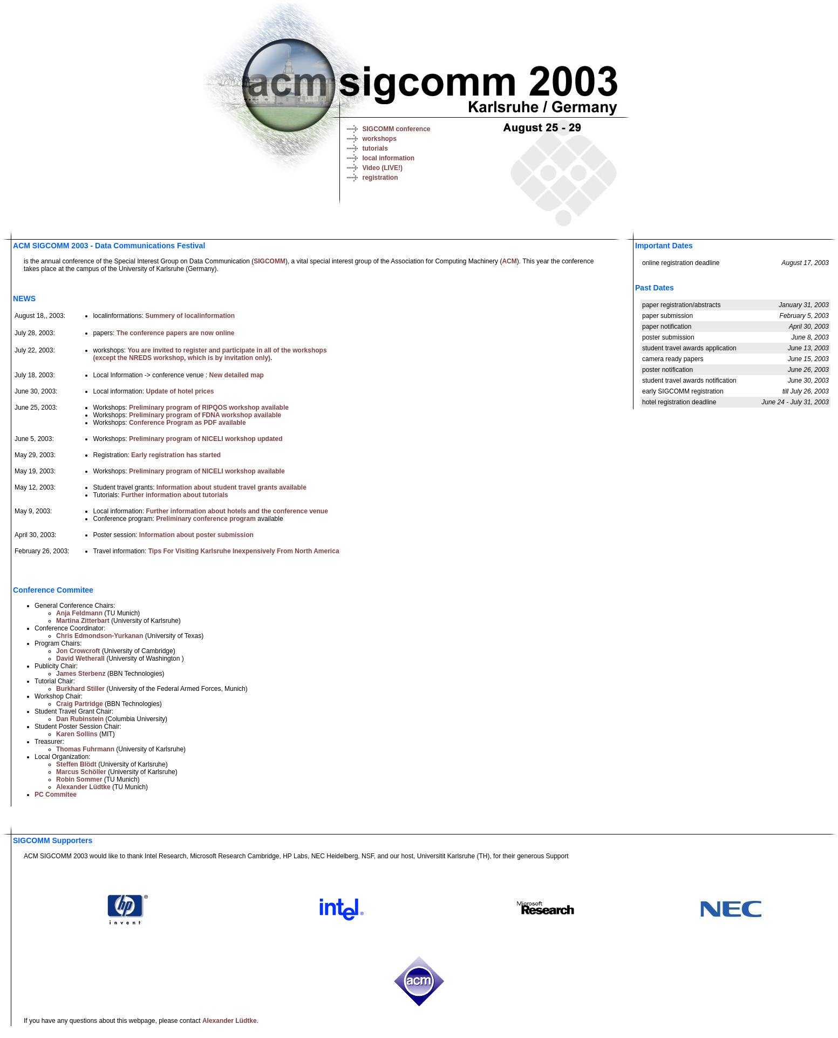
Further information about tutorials (174, 495)
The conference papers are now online (176, 333)
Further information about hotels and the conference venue (237, 511)
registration (380, 177)
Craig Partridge (79, 704)
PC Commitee (56, 794)
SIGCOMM (269, 261)
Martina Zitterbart (83, 621)
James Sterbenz (80, 673)
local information (389, 158)
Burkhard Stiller (80, 689)
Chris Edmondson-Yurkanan (99, 636)
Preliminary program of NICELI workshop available (207, 471)
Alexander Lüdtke (83, 787)
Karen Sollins (77, 734)
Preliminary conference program (206, 519)
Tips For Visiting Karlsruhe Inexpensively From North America (243, 551)
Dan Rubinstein (80, 719)
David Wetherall (80, 658)
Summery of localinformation (190, 316)
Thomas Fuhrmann (85, 749)
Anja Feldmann (79, 613)
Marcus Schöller (81, 772)
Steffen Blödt (76, 764)
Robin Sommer (79, 779)
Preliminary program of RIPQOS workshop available (209, 407)
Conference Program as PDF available (187, 422)
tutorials (375, 148)
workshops (380, 139)
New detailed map (236, 375)
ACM (509, 261)
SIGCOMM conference (397, 129)
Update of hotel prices (180, 391)
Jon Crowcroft (78, 651)
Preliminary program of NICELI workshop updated (206, 439)
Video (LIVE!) (383, 168)
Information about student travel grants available (231, 487)
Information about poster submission (196, 535)
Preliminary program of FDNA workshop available (205, 415)
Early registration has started (176, 455)
